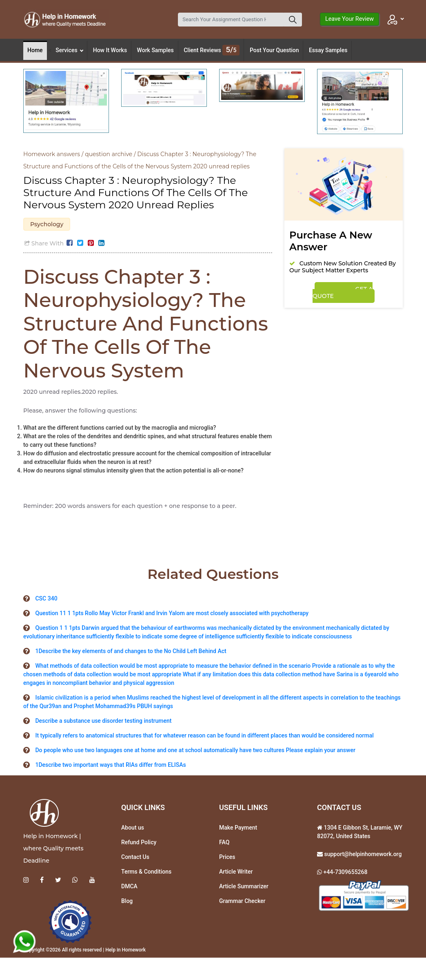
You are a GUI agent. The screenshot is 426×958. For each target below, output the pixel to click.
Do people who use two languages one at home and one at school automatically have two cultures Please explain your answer (195, 750)
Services (69, 50)
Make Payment (238, 828)
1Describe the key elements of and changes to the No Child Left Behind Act (130, 651)
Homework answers (51, 154)
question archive (108, 154)
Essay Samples (328, 50)
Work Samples (155, 50)
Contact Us (135, 857)
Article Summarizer (243, 886)
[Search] (231, 19)
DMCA (129, 886)
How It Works (110, 50)
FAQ (224, 842)
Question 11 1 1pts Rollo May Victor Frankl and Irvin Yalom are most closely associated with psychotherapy (171, 613)
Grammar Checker (242, 901)
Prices (227, 857)
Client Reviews (212, 50)
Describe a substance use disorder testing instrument (103, 721)
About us (132, 828)
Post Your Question (274, 50)
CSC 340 (46, 599)
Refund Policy (138, 842)
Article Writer (236, 872)
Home (35, 50)
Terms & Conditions (146, 872)
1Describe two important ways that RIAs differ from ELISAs (110, 765)
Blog (127, 901)
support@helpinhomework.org (362, 854)
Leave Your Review (349, 18)
